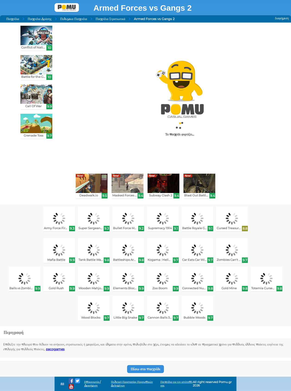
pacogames (55, 349)
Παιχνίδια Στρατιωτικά (110, 19)
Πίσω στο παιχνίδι (145, 369)
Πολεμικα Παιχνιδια (73, 19)
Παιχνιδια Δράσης (40, 19)
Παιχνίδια (12, 19)
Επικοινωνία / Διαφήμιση (92, 383)
